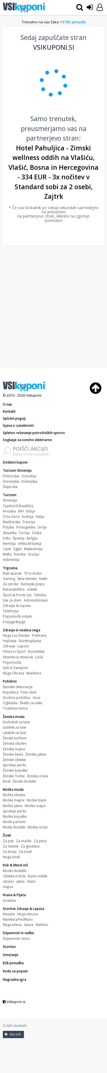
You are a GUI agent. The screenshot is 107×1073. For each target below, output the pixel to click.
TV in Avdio (33, 573)
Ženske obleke (14, 759)
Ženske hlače (13, 754)
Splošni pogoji (14, 418)
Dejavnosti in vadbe (18, 932)
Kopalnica (11, 692)
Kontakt (9, 411)
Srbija (30, 511)
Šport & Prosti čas (17, 595)
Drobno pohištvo (16, 697)
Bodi (6, 781)
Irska (6, 538)
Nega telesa (12, 924)
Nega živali (11, 857)
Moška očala (38, 827)
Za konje (10, 851)
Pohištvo (10, 681)
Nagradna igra (14, 979)
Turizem (9, 495)
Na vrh (12, 1034)
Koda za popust (15, 971)
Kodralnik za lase (16, 722)
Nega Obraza (13, 673)
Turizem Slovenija (17, 470)
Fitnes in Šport (14, 651)
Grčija (42, 527)
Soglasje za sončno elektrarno (27, 439)
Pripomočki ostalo (17, 616)
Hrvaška (9, 511)
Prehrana (39, 635)
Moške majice (13, 800)
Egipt (18, 548)
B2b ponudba (13, 963)
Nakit (43, 578)
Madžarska (11, 521)
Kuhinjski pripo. (33, 584)
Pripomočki (12, 662)
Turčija (24, 532)
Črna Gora (11, 516)
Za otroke (11, 584)
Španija (18, 538)
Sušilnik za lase (14, 727)
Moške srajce (35, 805)
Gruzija (33, 554)
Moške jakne (13, 805)
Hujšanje (10, 640)
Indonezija (11, 559)
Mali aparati (12, 573)
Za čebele (11, 846)
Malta (7, 554)
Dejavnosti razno (16, 938)
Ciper (7, 548)
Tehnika (40, 595)
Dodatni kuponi (15, 462)
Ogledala (10, 703)
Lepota (23, 646)
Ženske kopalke (15, 770)
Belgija (32, 538)
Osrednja (28, 476)
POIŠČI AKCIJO (30, 448)
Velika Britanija (29, 543)
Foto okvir (29, 692)
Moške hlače (36, 800)
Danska (20, 554)
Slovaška (10, 532)
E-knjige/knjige (14, 622)
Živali (7, 835)
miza (36, 697)
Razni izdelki (37, 876)
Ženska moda (13, 716)
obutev (8, 881)
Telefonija (11, 611)
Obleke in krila (14, 876)
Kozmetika (36, 651)
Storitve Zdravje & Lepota (23, 908)
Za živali (25, 851)
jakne (20, 881)
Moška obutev (14, 794)
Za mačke (24, 841)
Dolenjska (29, 481)
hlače (31, 881)
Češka (36, 532)
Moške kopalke (15, 816)
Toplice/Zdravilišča (18, 505)
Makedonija (33, 548)
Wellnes (41, 924)
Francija (29, 521)
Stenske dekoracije (18, 687)
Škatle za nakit (31, 703)
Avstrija (28, 516)
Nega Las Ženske (16, 635)
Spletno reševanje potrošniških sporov (34, 432)
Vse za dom (12, 600)
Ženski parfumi (14, 738)
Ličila (39, 657)
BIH (21, 511)
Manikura (33, 673)
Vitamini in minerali (18, 657)
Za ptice (40, 841)
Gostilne (9, 900)
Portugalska (25, 527)
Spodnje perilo (14, 765)
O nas (7, 404)
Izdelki (32, 589)
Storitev (9, 946)
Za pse (8, 841)
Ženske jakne (36, 754)
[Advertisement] (53, 306)
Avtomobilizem (36, 600)
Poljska (8, 527)
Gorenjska (11, 481)
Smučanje (10, 954)
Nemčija (9, 543)
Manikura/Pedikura (18, 919)
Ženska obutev (14, 743)
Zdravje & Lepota (17, 605)
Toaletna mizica (15, 708)
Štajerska (10, 486)
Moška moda (13, 789)
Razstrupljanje (30, 640)
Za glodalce (30, 846)
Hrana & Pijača (14, 895)
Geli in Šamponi (15, 667)
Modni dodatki (14, 870)
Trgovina (10, 568)
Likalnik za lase (14, 732)
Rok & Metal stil (15, 865)
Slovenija (10, 500)
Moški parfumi (14, 821)
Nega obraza (27, 914)
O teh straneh (15, 1025)
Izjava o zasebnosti (18, 425)
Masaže (9, 914)
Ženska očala (37, 776)
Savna (28, 924)
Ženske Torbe (14, 776)
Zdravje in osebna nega (21, 630)
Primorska (11, 476)
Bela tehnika (27, 578)
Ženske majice (14, 749)
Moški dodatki (14, 827)
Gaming (9, 578)
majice (8, 886)
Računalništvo (14, 589)
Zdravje (9, 646)
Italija (40, 516)
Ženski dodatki (24, 781)
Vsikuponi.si (14, 1001)
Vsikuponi (33, 395)
